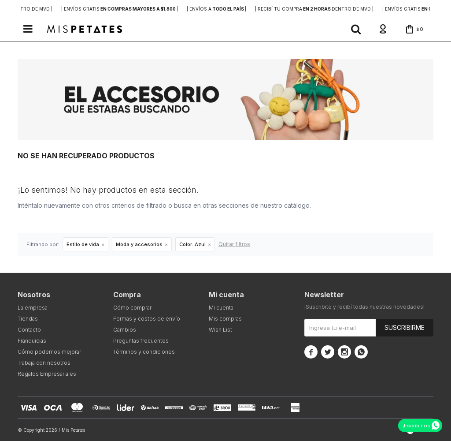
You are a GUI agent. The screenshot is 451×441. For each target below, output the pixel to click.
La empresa (33, 307)
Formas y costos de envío (146, 318)
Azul (192, 244)
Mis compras (225, 318)
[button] (356, 29)
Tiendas (28, 318)
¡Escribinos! (417, 425)
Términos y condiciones (144, 351)
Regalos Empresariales (47, 373)
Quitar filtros (234, 244)
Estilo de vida (83, 244)
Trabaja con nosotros (44, 362)
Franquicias (32, 340)
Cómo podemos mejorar (49, 351)
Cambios (124, 329)
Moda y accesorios (139, 244)
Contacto (29, 329)
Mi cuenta (221, 307)
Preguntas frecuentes (141, 340)
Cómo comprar (132, 307)
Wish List (220, 329)
